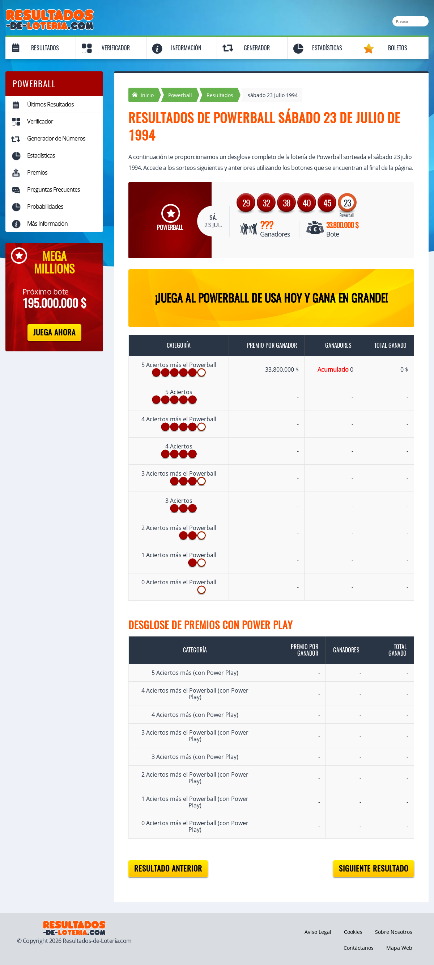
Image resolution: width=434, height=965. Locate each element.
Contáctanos (359, 947)
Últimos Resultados (50, 104)
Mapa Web (399, 947)
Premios (37, 172)
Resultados (45, 48)
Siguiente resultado (373, 868)
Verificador (116, 48)
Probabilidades (45, 206)
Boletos (397, 48)
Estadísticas (327, 48)
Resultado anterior (168, 868)
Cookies (353, 931)
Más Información (47, 223)
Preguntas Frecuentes (53, 189)
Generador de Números (56, 138)
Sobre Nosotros (393, 931)
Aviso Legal (318, 931)
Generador (257, 48)
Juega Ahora (54, 332)
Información (186, 48)
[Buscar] (410, 21)
